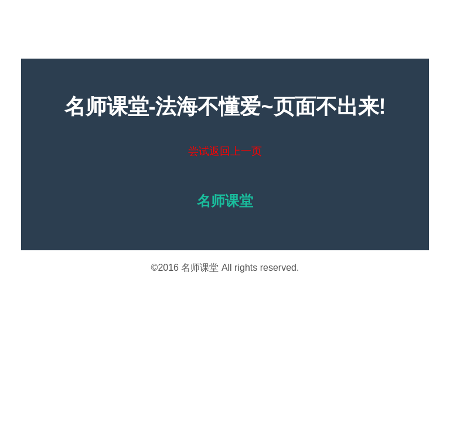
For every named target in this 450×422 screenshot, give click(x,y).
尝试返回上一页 (225, 151)
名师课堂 (200, 268)
